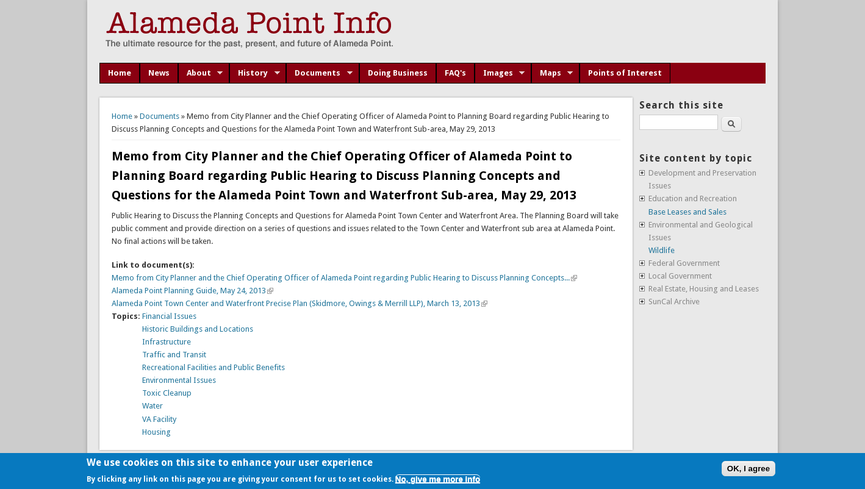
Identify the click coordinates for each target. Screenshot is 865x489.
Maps (552, 73)
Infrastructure (166, 341)
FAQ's (455, 72)
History (254, 73)
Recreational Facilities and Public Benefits (213, 367)
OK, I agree (748, 468)
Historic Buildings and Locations (197, 329)
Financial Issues (169, 316)
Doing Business (398, 72)
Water (152, 405)
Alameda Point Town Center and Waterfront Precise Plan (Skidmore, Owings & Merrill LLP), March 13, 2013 (299, 303)
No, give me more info (437, 479)
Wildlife (661, 250)
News (159, 72)
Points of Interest (625, 72)
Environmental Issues (179, 380)
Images (500, 73)
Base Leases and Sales (687, 211)
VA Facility (159, 419)
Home (119, 72)
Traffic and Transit (174, 354)
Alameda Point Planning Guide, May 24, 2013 (192, 290)
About (200, 73)
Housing (156, 432)
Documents (319, 73)
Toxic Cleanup (167, 393)
